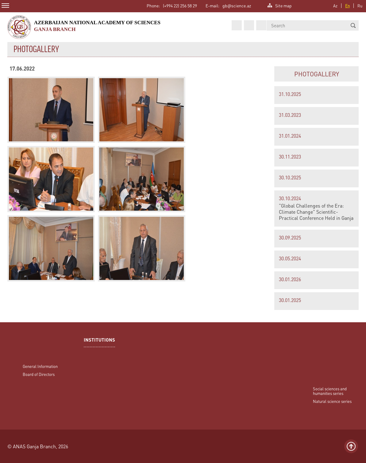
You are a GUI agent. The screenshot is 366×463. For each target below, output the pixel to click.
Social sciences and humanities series (330, 391)
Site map (283, 5)
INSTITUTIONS (99, 340)
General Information (40, 366)
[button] (353, 25)
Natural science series (332, 401)
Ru (359, 5)
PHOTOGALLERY (316, 74)
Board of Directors (39, 374)
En (347, 5)
